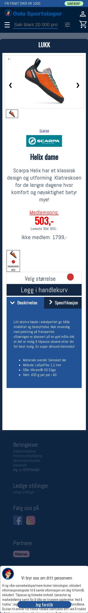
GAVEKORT (73, 3)
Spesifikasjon (61, 303)
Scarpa (44, 130)
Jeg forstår (44, 605)
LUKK (44, 44)
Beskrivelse (22, 303)
